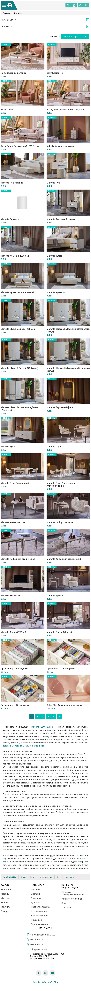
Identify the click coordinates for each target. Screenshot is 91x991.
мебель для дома (42, 727)
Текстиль (5, 907)
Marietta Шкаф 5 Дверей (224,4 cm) (19, 368)
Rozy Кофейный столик (13, 73)
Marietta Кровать (56, 292)
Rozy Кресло (7, 109)
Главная (6, 13)
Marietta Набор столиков (60, 522)
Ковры (4, 902)
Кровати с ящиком (40, 907)
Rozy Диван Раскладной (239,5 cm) (20, 146)
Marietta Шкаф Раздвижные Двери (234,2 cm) (19, 408)
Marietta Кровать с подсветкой (17, 292)
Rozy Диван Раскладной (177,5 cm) (66, 109)
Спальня (35, 894)
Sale (59, 877)
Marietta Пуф (53, 182)
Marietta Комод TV (10, 595)
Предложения (45, 877)
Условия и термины (71, 898)
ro (86, 5)
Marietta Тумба (54, 255)
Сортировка (54, 37)
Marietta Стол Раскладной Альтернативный (61, 484)
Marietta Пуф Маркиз (12, 182)
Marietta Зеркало (10, 219)
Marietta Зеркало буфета (60, 407)
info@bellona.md (37, 949)
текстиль (81, 858)
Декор (4, 911)
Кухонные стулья (40, 915)
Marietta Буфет (8, 446)
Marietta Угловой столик (14, 522)
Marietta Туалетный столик (61, 219)
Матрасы (5, 898)
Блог (32, 877)
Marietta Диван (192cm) (13, 632)
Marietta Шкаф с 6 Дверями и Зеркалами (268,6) (68, 330)
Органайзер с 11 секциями (61, 668)
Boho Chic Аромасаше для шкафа (65, 705)
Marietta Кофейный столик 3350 (64, 559)
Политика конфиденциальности (72, 893)
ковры (6, 861)
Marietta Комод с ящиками (15, 255)
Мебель (5, 894)
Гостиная (35, 889)
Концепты (6, 889)
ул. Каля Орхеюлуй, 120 (41, 934)
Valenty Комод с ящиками (60, 146)
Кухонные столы (40, 911)
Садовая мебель (39, 924)
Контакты (69, 877)
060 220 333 (35, 939)
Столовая (36, 898)
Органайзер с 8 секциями (14, 668)
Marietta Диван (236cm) (59, 632)
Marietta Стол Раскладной (15, 483)
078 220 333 (35, 944)
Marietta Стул (54, 446)
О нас (23, 877)
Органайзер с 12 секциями (15, 705)
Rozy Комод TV (55, 73)
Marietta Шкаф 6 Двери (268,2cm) (18, 329)
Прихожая (36, 920)
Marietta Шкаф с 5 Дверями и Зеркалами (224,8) (68, 369)
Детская (35, 902)
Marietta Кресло (55, 595)
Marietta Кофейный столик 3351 (18, 559)
